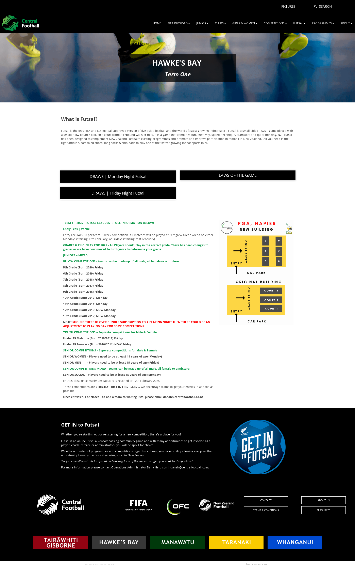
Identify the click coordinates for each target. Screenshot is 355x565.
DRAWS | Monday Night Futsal (118, 176)
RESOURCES (324, 510)
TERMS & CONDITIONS (266, 510)
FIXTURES (288, 6)
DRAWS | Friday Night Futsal (117, 193)
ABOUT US (324, 500)
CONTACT (266, 500)
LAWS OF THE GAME (238, 175)
